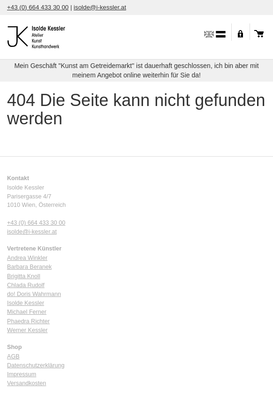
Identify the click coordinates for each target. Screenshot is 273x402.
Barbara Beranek (29, 267)
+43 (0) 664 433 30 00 (37, 7)
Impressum (21, 374)
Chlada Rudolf (26, 285)
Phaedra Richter (28, 321)
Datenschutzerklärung (36, 365)
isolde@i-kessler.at (100, 7)
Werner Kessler (27, 330)
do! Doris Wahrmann (34, 294)
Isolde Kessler (25, 303)
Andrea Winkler (27, 258)
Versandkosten (26, 383)
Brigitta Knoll (23, 276)
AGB (13, 356)
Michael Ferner (26, 312)
